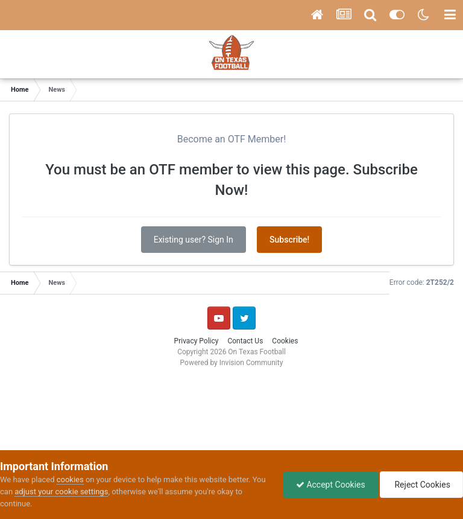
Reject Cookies (421, 484)
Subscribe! (289, 239)
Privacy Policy (196, 341)
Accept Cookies (330, 484)
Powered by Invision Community (231, 362)
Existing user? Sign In (193, 239)
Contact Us (245, 341)
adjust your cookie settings (61, 491)
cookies (70, 479)
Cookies (285, 341)
